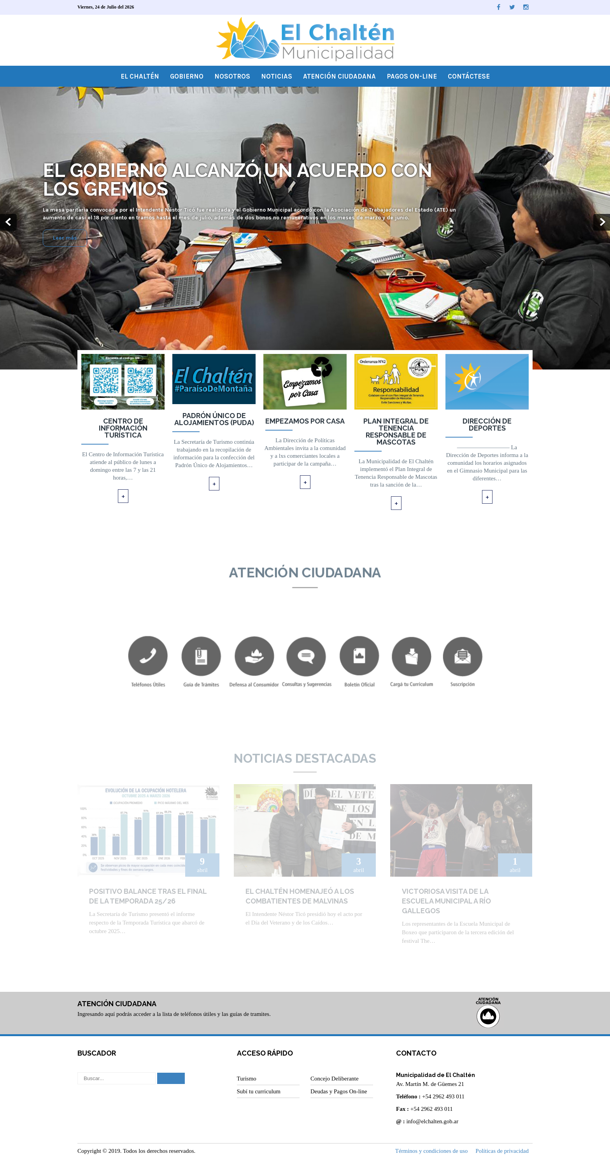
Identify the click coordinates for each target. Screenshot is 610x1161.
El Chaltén (140, 76)
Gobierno (186, 76)
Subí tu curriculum (259, 1091)
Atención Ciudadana (339, 76)
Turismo (246, 1078)
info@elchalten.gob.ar (432, 1121)
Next (601, 222)
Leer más (65, 238)
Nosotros (232, 76)
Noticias (276, 76)
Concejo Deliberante (334, 1078)
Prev (8, 222)
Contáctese (469, 76)
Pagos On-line (412, 76)
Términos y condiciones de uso (431, 1151)
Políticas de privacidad (502, 1151)
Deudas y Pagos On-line (338, 1091)
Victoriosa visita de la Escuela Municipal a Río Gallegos (446, 901)
